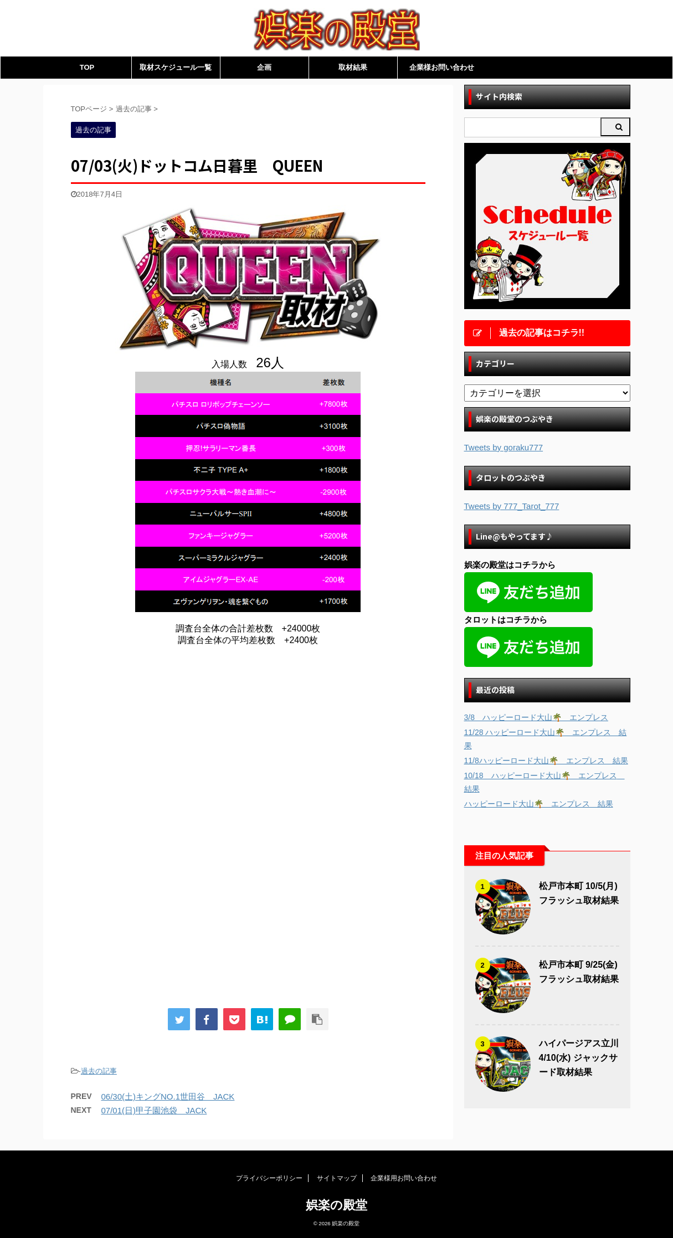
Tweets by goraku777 (503, 447)
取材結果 (352, 67)
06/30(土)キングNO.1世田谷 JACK (168, 1096)
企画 (264, 67)
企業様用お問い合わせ (404, 1178)
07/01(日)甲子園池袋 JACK (154, 1110)
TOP (87, 67)
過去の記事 (99, 1071)
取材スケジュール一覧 (176, 67)
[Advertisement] (164, 746)
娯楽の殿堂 (336, 1205)
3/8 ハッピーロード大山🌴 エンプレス (536, 717)
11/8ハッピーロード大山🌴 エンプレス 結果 (546, 760)
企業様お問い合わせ (441, 67)
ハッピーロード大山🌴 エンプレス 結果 (538, 803)
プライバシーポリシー (269, 1178)
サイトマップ (337, 1178)
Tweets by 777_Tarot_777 (511, 506)
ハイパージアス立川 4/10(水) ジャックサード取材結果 (579, 1058)
